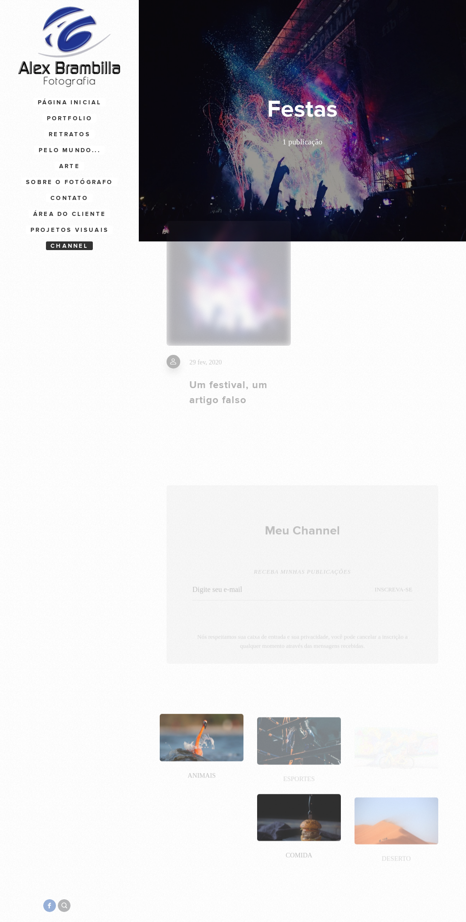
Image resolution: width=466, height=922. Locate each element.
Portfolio (70, 118)
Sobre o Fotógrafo (69, 182)
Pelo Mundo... (70, 150)
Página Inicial (70, 102)
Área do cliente (69, 214)
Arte (69, 166)
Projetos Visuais (69, 230)
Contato (69, 198)
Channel (69, 246)
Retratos (70, 134)
